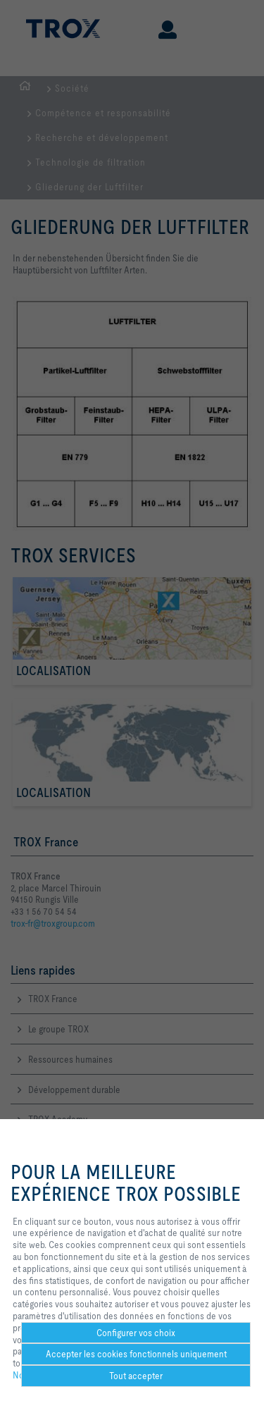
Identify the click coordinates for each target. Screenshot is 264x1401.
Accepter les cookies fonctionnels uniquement (136, 1353)
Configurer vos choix (135, 1332)
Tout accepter (136, 1375)
